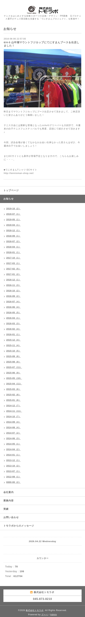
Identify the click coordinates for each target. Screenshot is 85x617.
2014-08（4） (13, 427)
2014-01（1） (13, 455)
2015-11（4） (13, 345)
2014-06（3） (13, 438)
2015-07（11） (14, 367)
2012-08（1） (13, 477)
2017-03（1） (13, 263)
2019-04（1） (13, 225)
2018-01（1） (13, 252)
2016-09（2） (13, 296)
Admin (53, 614)
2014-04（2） (13, 449)
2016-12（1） (13, 280)
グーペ (44, 614)
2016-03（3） (13, 323)
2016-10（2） (13, 291)
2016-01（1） (13, 334)
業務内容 (8, 500)
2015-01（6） (13, 400)
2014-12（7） (13, 405)
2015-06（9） (13, 373)
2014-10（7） (13, 416)
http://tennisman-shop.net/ (19, 173)
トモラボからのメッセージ (18, 525)
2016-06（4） (13, 307)
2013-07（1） (13, 471)
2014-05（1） (13, 444)
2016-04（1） (13, 318)
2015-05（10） (14, 378)
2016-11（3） (13, 285)
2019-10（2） (13, 208)
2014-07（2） (13, 433)
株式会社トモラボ (34, 610)
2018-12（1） (13, 230)
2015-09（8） (13, 356)
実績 (6, 509)
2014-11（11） (14, 411)
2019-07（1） (13, 214)
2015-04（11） (14, 384)
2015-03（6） (13, 389)
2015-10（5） (13, 351)
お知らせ (8, 198)
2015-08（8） (13, 362)
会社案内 (8, 492)
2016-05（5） (13, 312)
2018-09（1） (13, 236)
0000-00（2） (13, 482)
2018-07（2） (13, 241)
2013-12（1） (13, 460)
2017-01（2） (13, 274)
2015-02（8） (13, 394)
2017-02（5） (13, 269)
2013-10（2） (13, 466)
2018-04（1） (13, 247)
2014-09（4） (13, 422)
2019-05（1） (13, 219)
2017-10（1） (13, 258)
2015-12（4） (13, 340)
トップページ (11, 190)
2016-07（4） (13, 301)
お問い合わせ (11, 517)
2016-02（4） (13, 329)
